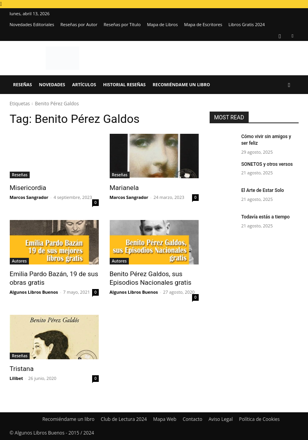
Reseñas (22, 84)
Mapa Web (164, 419)
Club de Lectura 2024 (124, 419)
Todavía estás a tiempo (265, 217)
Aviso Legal (220, 419)
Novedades (52, 84)
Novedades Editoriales (32, 24)
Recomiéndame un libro (181, 84)
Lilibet (16, 378)
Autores (19, 261)
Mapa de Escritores (203, 24)
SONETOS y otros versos (267, 164)
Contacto (192, 419)
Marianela (124, 188)
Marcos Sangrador (29, 197)
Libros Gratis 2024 (246, 24)
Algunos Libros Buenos (34, 292)
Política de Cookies (259, 419)
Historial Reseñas (124, 84)
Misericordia (28, 188)
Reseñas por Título (122, 24)
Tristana (22, 369)
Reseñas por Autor (79, 24)
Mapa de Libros (162, 24)
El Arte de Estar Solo (262, 190)
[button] (289, 85)
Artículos (84, 84)
